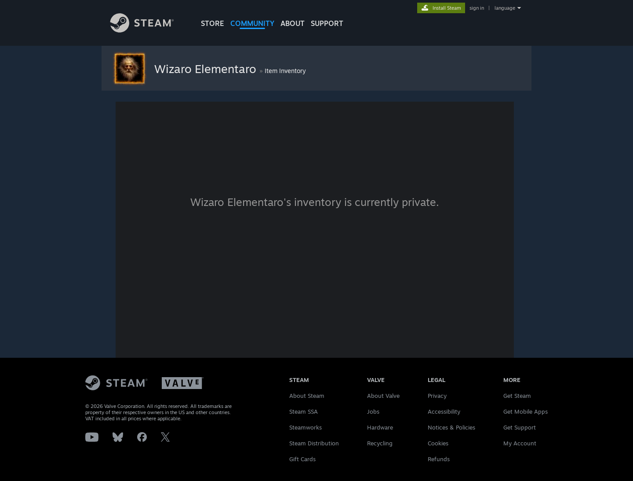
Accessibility (444, 411)
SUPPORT (327, 23)
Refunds (439, 459)
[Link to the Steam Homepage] (148, 30)
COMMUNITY (252, 23)
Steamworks (305, 427)
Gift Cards (302, 459)
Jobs (373, 411)
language (505, 8)
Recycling (380, 443)
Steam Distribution (314, 443)
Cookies (438, 443)
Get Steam (517, 395)
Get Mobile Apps (525, 411)
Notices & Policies (451, 427)
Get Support (519, 427)
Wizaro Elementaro (206, 69)
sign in (476, 8)
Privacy (437, 395)
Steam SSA (303, 411)
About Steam (306, 395)
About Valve (383, 395)
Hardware (380, 427)
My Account (519, 443)
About (292, 23)
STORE (212, 23)
